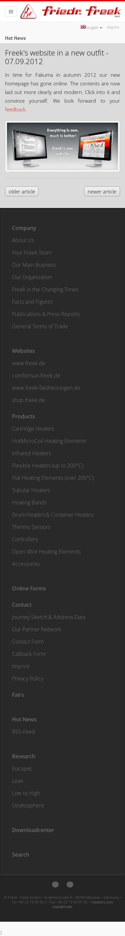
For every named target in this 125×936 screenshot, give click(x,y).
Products (23, 416)
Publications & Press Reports (46, 314)
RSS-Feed (23, 731)
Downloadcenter (33, 830)
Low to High (26, 793)
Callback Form (29, 654)
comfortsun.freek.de (36, 375)
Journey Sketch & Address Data (48, 617)
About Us (23, 240)
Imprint (113, 27)
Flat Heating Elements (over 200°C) (53, 477)
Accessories (26, 564)
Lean (17, 780)
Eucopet (22, 768)
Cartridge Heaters (33, 428)
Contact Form (28, 641)
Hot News (24, 719)
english (91, 27)
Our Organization (32, 277)
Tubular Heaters (31, 490)
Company (24, 228)
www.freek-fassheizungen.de (46, 387)
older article (22, 191)
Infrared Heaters (31, 453)
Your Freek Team (32, 252)
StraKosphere (28, 805)
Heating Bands (29, 502)
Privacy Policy (27, 678)
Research (23, 756)
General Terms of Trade (40, 326)
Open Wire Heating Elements (46, 551)
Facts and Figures (32, 301)
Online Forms (29, 588)
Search (20, 854)
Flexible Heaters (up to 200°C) (47, 465)
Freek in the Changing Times (45, 289)
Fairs (18, 694)
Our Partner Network (36, 629)
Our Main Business (34, 264)
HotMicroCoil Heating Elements (49, 441)
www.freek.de (28, 363)
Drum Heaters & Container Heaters (52, 514)
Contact (22, 604)
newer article (102, 191)
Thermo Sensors (31, 527)
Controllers (25, 539)
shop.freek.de (28, 400)
